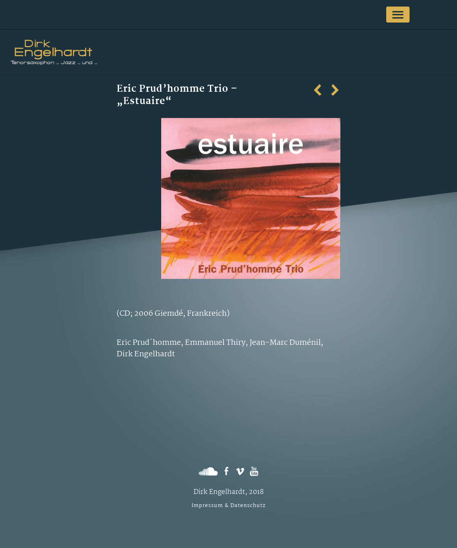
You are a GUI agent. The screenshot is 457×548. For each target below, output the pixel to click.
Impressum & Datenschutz (228, 505)
